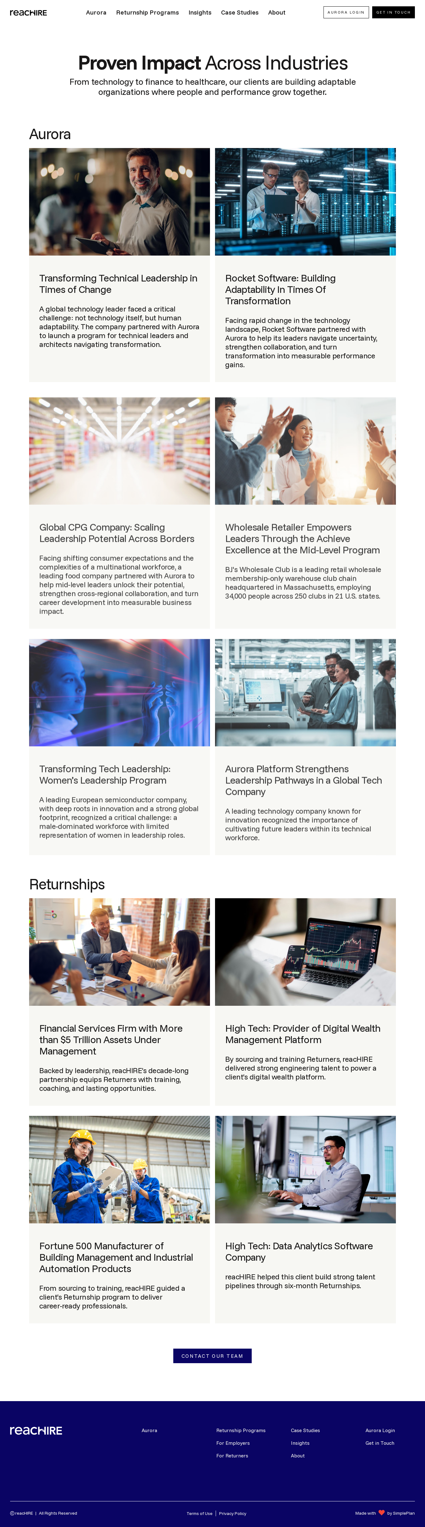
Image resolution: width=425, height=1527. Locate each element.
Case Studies (305, 1430)
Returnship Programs (241, 1430)
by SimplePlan (401, 1513)
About (298, 1455)
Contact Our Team (212, 1356)
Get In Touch (393, 12)
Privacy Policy (232, 1513)
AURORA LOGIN (346, 12)
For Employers (233, 1443)
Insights (300, 1443)
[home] (29, 12)
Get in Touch (380, 1443)
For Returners (232, 1455)
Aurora (149, 1430)
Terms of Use (199, 1513)
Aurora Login (380, 1430)
